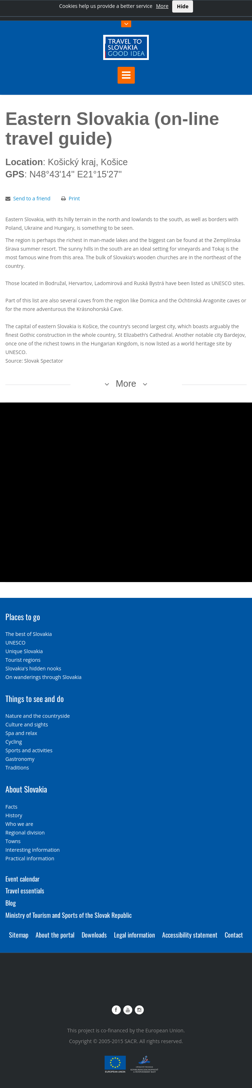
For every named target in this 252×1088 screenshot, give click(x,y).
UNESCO (15, 642)
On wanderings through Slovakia (43, 677)
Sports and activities (28, 750)
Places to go (22, 616)
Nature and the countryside (37, 715)
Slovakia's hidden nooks (33, 668)
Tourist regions (23, 659)
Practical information (29, 858)
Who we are (19, 823)
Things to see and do (34, 698)
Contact (234, 934)
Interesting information (32, 849)
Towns (12, 841)
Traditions (17, 767)
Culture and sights (26, 724)
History (13, 815)
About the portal (55, 934)
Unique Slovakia (24, 651)
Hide (182, 6)
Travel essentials (24, 890)
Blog (10, 902)
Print (74, 198)
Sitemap (18, 934)
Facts (11, 806)
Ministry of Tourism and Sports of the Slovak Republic (68, 915)
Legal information (134, 934)
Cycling (13, 741)
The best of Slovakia (28, 634)
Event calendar (22, 878)
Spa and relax (21, 733)
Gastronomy (20, 758)
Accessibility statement (189, 934)
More (162, 6)
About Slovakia (26, 789)
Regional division (25, 832)
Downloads (94, 934)
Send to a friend (32, 198)
